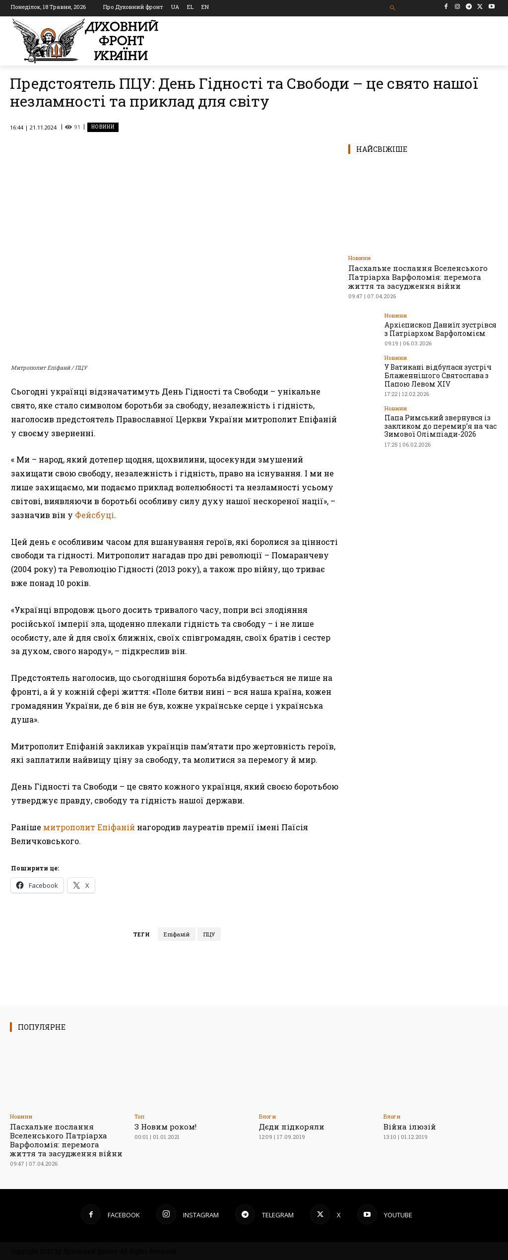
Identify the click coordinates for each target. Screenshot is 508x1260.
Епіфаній (177, 934)
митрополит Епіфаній (89, 827)
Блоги (267, 1116)
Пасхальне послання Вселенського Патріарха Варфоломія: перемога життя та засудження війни (418, 277)
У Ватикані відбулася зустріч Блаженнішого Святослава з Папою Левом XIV (433, 373)
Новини (103, 127)
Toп (139, 1116)
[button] (392, 8)
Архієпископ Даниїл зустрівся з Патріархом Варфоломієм (438, 328)
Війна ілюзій (409, 1126)
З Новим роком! (165, 1126)
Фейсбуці (94, 515)
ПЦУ (209, 934)
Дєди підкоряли (291, 1126)
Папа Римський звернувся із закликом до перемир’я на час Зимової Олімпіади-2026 (435, 422)
